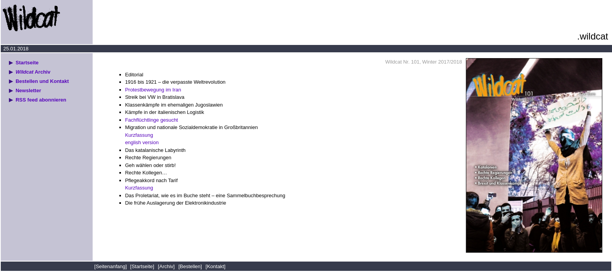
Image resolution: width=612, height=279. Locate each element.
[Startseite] (142, 266)
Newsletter (28, 90)
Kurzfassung (139, 135)
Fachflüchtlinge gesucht (151, 120)
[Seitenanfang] (111, 266)
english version (142, 142)
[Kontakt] (215, 266)
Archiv (33, 72)
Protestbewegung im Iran (153, 90)
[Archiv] (166, 266)
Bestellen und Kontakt (42, 81)
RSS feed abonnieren (41, 100)
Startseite (27, 62)
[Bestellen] (190, 266)
